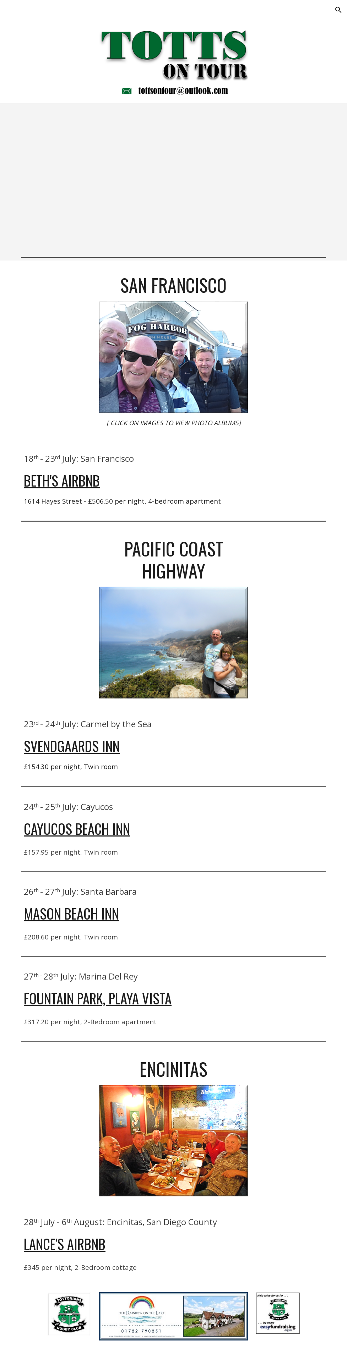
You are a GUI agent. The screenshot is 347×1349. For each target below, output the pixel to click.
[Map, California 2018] (173, 179)
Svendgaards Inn (72, 746)
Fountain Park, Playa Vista (98, 998)
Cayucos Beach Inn (77, 828)
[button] (338, 9)
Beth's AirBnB (62, 480)
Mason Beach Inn (71, 913)
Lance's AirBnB (64, 1244)
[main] (173, 285)
